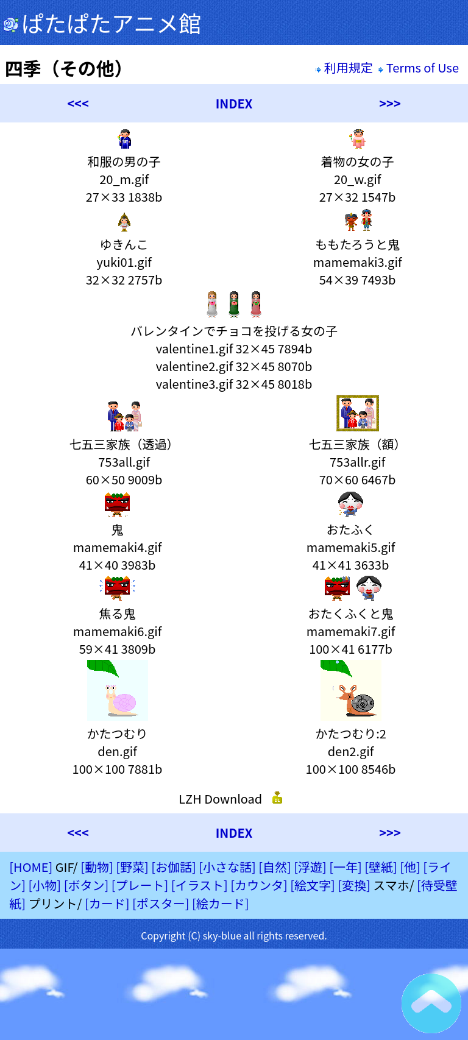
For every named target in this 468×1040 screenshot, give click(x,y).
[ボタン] (86, 885)
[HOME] (30, 867)
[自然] (274, 867)
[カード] (107, 903)
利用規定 (344, 67)
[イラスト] (199, 885)
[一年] (345, 867)
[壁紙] (380, 867)
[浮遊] (310, 867)
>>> (389, 103)
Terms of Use (419, 67)
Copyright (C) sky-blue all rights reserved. (234, 935)
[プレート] (140, 885)
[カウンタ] (259, 885)
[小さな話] (227, 867)
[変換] (354, 885)
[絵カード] (220, 903)
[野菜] (132, 867)
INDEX (234, 103)
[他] (410, 867)
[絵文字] (312, 885)
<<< (77, 103)
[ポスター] (161, 903)
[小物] (45, 885)
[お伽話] (173, 867)
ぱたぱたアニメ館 (102, 22)
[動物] (96, 867)
